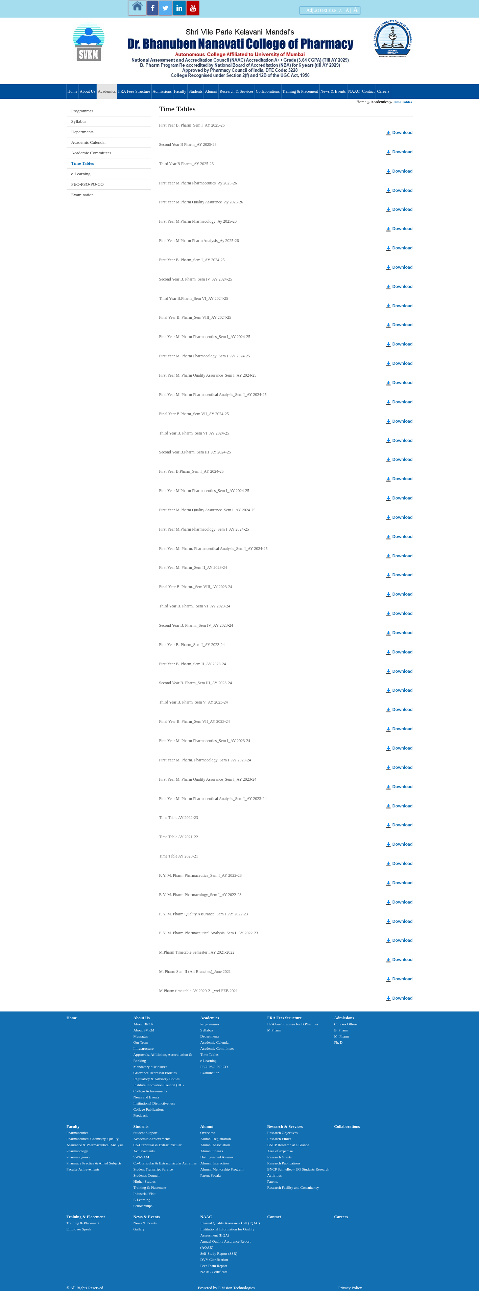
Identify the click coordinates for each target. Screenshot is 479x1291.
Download (402, 132)
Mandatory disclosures (150, 1067)
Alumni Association (215, 1145)
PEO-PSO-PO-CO (87, 184)
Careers (383, 91)
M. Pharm (341, 1036)
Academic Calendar (88, 142)
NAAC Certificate (213, 1272)
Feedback (141, 1115)
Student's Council (147, 1175)
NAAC (354, 91)
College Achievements (150, 1091)
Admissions (162, 91)
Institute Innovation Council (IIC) (159, 1085)
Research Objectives (282, 1133)
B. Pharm (341, 1030)
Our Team (141, 1042)
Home (72, 91)
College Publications (149, 1109)
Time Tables (82, 163)
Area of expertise (280, 1151)
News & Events (333, 91)
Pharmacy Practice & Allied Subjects (94, 1163)
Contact (368, 91)
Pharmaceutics (77, 1133)
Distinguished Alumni (216, 1157)
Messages (141, 1036)
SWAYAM (141, 1157)
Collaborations (268, 91)
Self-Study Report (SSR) (218, 1253)
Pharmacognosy (78, 1157)
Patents (272, 1181)
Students (195, 91)
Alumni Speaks (211, 1151)
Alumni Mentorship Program (222, 1169)
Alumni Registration (215, 1139)
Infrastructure (144, 1048)
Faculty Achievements (83, 1169)
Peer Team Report (213, 1266)
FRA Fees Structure (134, 91)
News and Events (146, 1097)
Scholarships (143, 1206)
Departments (82, 131)
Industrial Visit (144, 1194)
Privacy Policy (350, 1288)
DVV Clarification (214, 1259)
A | (341, 10)
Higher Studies (145, 1181)
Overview (207, 1133)
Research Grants (279, 1157)
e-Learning (81, 173)
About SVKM (144, 1030)
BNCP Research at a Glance (288, 1145)
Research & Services (237, 91)
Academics (107, 91)
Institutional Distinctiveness (154, 1103)
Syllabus (79, 121)
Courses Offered (346, 1024)
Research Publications (283, 1163)
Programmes (82, 110)
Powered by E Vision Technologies (226, 1288)
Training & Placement (300, 91)
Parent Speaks (210, 1175)
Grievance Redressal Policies (155, 1073)
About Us (87, 91)
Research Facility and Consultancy (293, 1187)
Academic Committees (91, 152)
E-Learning (142, 1200)
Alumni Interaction (214, 1163)
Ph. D (338, 1042)
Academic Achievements (152, 1139)
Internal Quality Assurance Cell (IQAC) (230, 1223)
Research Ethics (279, 1139)
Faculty (180, 91)
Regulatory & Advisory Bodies (157, 1079)
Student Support (146, 1133)
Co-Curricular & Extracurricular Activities (165, 1163)
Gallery (139, 1229)
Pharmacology (77, 1151)
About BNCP (143, 1024)
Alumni (211, 91)
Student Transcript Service (153, 1169)
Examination (82, 194)
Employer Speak (79, 1229)
